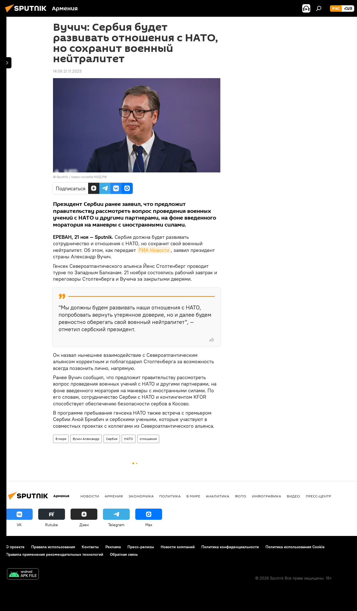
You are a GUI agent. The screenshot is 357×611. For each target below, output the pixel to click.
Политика (170, 496)
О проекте (15, 546)
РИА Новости (154, 250)
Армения (114, 496)
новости (89, 496)
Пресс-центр (318, 496)
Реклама (113, 546)
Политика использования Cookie (295, 546)
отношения (148, 439)
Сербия (111, 439)
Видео (293, 496)
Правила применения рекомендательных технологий (54, 554)
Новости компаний (178, 546)
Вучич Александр (86, 439)
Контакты (90, 546)
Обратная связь (124, 554)
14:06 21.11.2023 (67, 71)
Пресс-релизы (140, 546)
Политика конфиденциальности (230, 546)
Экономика (141, 496)
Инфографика (266, 496)
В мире (61, 439)
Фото (240, 496)
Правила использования (53, 546)
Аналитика (217, 496)
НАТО (128, 439)
